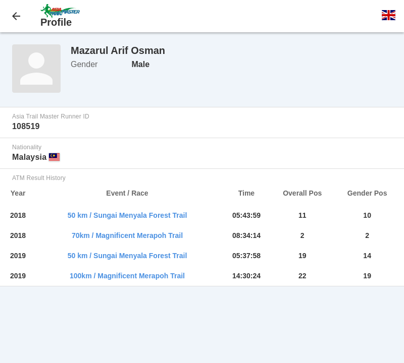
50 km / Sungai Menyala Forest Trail (127, 215)
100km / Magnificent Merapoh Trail (127, 276)
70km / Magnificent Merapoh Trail (127, 235)
